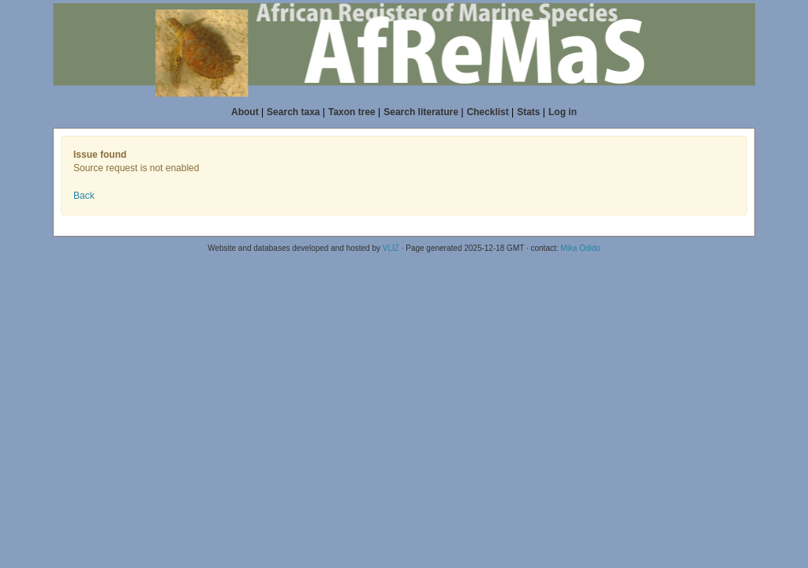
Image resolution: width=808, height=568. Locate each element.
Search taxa (293, 112)
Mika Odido (580, 248)
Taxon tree (352, 112)
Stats (528, 112)
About (245, 112)
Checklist (487, 112)
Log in (562, 112)
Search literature (420, 112)
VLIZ (391, 248)
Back (84, 195)
